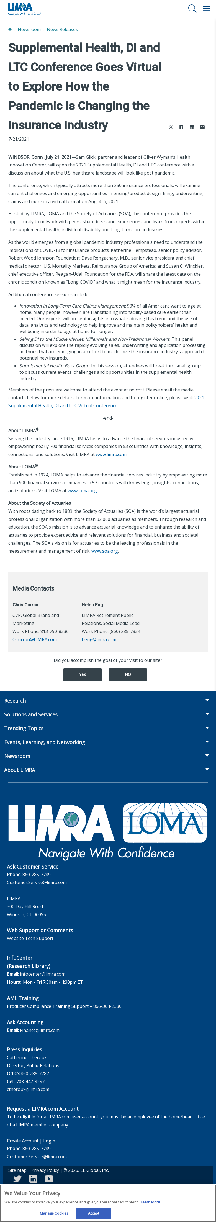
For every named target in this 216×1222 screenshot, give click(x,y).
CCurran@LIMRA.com (34, 639)
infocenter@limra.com (42, 974)
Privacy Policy (45, 1170)
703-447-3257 (30, 1081)
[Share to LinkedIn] (192, 128)
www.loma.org (82, 491)
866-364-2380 (107, 1006)
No (128, 674)
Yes (82, 674)
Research (15, 700)
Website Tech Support (30, 938)
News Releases (62, 29)
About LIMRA (19, 770)
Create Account (22, 1141)
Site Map (17, 1170)
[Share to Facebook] (181, 128)
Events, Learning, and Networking (44, 742)
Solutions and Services (31, 714)
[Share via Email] (202, 128)
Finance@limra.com (40, 1030)
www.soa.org (104, 551)
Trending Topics (23, 728)
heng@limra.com (99, 639)
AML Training (23, 998)
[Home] (10, 29)
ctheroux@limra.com (28, 1089)
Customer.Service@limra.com (37, 882)
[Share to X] (171, 128)
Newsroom (29, 29)
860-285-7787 (35, 1073)
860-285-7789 (36, 875)
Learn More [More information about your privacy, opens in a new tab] (150, 1205)
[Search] (192, 9)
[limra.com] (24, 9)
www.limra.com (111, 454)
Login (49, 1141)
